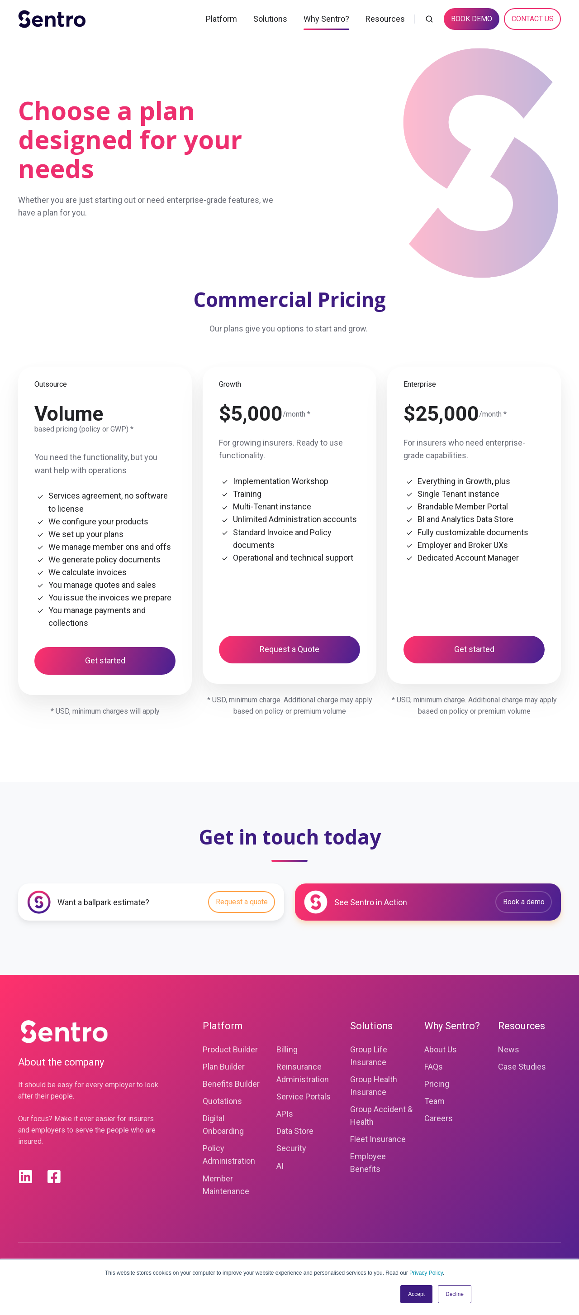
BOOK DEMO (471, 18)
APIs (284, 1113)
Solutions (270, 19)
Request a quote (242, 901)
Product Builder (230, 1049)
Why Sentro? (326, 19)
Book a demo (524, 901)
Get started (105, 660)
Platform (221, 19)
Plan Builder (224, 1066)
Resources (385, 19)
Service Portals (303, 1096)
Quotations (222, 1101)
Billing (287, 1049)
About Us (440, 1049)
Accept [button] (416, 1294)
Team (434, 1101)
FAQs (433, 1066)
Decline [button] (455, 1294)
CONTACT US (533, 18)
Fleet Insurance (378, 1139)
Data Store (294, 1131)
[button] (429, 19)
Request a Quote (289, 649)
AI (280, 1166)
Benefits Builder (231, 1084)
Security (291, 1148)
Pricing (436, 1084)
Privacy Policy (426, 1273)
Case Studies (522, 1066)
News (508, 1049)
